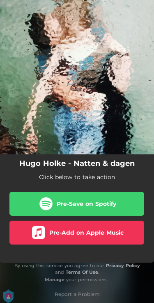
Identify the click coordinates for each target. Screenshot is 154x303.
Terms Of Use (82, 272)
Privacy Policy (123, 265)
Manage (54, 279)
